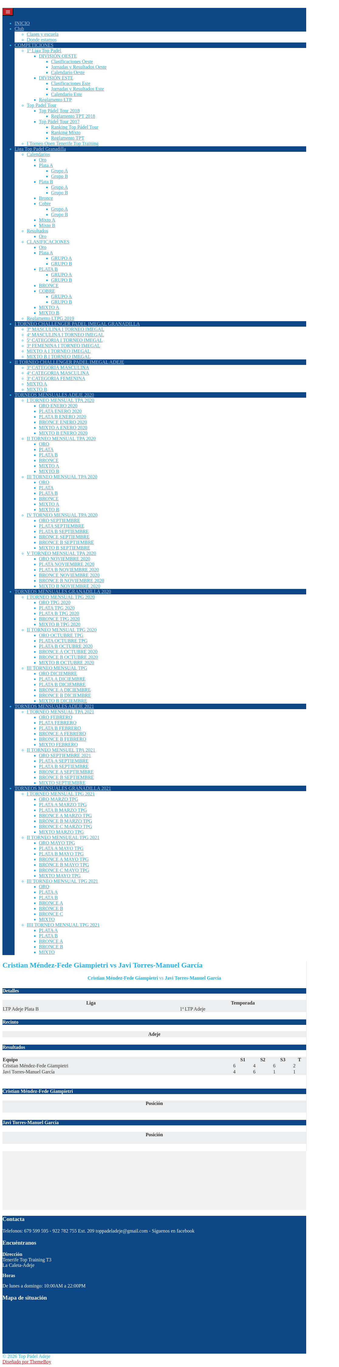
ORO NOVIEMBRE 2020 (64, 558)
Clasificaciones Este (70, 83)
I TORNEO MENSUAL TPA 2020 (60, 400)
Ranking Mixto (65, 132)
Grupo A (59, 170)
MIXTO (47, 919)
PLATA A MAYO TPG (61, 848)
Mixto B (47, 225)
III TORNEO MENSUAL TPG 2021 (62, 881)
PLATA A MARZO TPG (63, 804)
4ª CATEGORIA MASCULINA (58, 373)
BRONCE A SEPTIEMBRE (66, 771)
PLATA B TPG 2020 (59, 613)
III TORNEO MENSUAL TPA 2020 (62, 476)
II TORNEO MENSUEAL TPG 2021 (63, 837)
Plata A (46, 165)
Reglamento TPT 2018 (73, 116)
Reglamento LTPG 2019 (50, 318)
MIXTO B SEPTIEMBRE (64, 547)
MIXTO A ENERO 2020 (63, 427)
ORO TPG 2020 (54, 602)
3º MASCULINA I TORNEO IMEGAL (65, 329)
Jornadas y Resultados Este (77, 88)
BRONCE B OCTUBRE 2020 (68, 657)
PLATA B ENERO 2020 (62, 416)
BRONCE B (51, 908)
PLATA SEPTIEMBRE (61, 526)
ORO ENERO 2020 (58, 405)
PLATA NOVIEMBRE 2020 (66, 564)
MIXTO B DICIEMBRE (63, 700)
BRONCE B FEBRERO (62, 739)
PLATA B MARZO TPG (63, 810)
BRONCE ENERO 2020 (63, 422)
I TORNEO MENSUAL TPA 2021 (60, 711)
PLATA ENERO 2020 (60, 411)
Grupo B (59, 176)
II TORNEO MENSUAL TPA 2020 (61, 438)
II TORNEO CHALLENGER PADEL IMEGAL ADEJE (69, 362)
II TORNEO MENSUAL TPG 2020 (62, 629)
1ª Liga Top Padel (44, 50)
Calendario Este (66, 94)
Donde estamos (41, 39)
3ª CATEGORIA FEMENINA (56, 378)
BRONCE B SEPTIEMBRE (66, 542)
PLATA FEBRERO (58, 722)
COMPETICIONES (34, 45)
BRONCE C (51, 913)
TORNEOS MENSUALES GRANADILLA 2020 (63, 591)
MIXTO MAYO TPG (60, 875)
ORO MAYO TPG (57, 842)
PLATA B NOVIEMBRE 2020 (69, 569)
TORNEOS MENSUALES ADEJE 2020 (54, 394)
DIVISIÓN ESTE (56, 77)
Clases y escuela (43, 34)
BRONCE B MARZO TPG (65, 821)
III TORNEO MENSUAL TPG (57, 668)
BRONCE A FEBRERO (62, 733)
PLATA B (48, 269)
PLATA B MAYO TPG (61, 853)
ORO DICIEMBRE (58, 673)
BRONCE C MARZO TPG (65, 826)
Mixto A (47, 220)
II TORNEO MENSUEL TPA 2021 (61, 750)
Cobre (45, 203)
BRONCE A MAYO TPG (64, 859)
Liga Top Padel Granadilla (40, 148)
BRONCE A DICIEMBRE (65, 689)
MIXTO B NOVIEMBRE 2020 (69, 586)
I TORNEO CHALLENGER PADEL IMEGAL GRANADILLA (77, 323)
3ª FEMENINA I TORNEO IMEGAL (63, 345)
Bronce (46, 198)
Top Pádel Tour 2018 (59, 110)
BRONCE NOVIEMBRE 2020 (69, 575)
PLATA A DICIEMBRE (62, 679)
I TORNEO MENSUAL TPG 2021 (61, 793)
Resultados (37, 230)
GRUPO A (61, 258)
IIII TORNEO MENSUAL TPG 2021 (63, 924)
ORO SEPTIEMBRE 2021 (65, 755)
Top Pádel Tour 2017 (59, 121)
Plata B (46, 181)
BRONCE (49, 285)
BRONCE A (51, 903)
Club (19, 28)
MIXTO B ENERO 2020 (63, 433)
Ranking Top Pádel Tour (74, 127)
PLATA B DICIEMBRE (62, 684)
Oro (42, 159)
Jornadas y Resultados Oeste (79, 67)
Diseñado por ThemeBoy (26, 1361)
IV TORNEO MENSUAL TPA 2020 (62, 515)
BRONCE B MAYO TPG (64, 864)
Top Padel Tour (41, 105)
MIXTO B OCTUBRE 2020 (66, 662)
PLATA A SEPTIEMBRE (63, 760)
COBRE (47, 291)
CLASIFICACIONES (48, 241)
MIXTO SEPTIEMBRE (62, 782)
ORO (44, 444)
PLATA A (48, 892)
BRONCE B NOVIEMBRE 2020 (71, 580)
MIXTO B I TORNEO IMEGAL (59, 356)
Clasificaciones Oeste (72, 61)
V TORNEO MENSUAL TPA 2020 (61, 553)
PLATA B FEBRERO (60, 728)
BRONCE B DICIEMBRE (65, 695)
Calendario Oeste (68, 72)
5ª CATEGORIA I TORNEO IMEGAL (65, 340)
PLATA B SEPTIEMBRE (64, 531)
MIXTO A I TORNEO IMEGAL (59, 351)
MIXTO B (49, 312)
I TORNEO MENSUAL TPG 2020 (61, 597)
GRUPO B (61, 263)
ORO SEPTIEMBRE (59, 520)
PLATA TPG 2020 (57, 607)
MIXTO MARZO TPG (61, 832)
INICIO (22, 23)
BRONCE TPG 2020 (59, 618)
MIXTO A (49, 307)
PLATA (46, 449)
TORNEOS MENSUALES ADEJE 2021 (54, 706)
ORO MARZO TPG (58, 799)
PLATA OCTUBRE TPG (63, 640)
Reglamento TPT (67, 138)
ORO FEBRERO (55, 717)
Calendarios (38, 154)
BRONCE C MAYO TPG (64, 870)
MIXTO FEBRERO (58, 744)
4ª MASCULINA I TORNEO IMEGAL (65, 334)
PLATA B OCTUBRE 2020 (66, 646)
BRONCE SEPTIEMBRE (64, 536)
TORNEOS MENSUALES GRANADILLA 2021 (63, 788)
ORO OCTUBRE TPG (61, 635)
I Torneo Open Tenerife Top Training (62, 143)
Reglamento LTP (55, 99)
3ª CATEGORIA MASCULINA (58, 367)
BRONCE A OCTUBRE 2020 (68, 651)
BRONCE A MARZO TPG (65, 815)
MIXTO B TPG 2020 (59, 624)
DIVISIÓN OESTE (58, 56)
